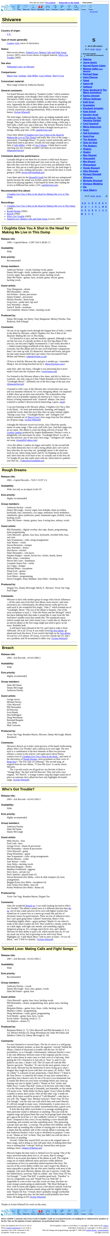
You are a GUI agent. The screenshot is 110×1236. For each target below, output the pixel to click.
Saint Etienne (90, 77)
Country (10, 43)
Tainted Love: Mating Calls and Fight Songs (46, 52)
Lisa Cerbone (45, 76)
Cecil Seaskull (91, 123)
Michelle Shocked (92, 180)
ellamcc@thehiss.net (31, 1148)
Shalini (87, 152)
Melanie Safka (93, 70)
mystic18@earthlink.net (33, 172)
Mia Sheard (89, 161)
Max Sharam (90, 155)
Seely (86, 130)
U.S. (9, 34)
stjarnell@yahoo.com (27, 440)
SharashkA (89, 158)
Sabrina (87, 59)
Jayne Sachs (90, 62)
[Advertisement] (94, 23)
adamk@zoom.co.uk (36, 356)
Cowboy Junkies (14, 432)
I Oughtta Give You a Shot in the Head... (40, 756)
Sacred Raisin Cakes (94, 65)
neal (62, 402)
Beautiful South (36, 177)
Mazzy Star (12, 76)
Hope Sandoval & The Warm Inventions (95, 91)
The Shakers (90, 146)
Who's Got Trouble (15, 216)
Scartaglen (89, 105)
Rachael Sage (90, 74)
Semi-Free (88, 136)
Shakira (87, 149)
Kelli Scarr (88, 102)
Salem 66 (88, 83)
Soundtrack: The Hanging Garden (92, 119)
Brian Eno (11, 761)
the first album (56, 630)
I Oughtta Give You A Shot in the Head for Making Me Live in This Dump (35, 136)
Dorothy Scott (90, 115)
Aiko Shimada (90, 171)
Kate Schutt (89, 111)
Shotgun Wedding (93, 184)
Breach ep (30, 905)
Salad (86, 80)
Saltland (87, 87)
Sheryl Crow (58, 76)
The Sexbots (90, 139)
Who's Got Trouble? (18, 789)
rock (17, 43)
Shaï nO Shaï (90, 142)
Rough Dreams (14, 211)
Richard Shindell (92, 174)
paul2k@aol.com (44, 130)
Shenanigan (89, 165)
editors (105, 1225)
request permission (13, 1228)
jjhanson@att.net (15, 150)
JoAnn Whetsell (22, 112)
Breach (10, 214)
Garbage (22, 76)
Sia (85, 187)
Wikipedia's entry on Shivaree (20, 66)
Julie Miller (32, 76)
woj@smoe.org (49, 371)
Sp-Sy (98, 49)
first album (65, 633)
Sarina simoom (91, 96)
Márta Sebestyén (92, 127)
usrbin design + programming (97, 1230)
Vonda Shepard (91, 168)
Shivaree (88, 177)
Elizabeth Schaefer (93, 108)
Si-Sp (92, 49)
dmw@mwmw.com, (55, 364)
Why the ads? (94, 11)
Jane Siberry (90, 190)
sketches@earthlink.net (32, 460)
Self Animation (91, 133)
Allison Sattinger (92, 99)
